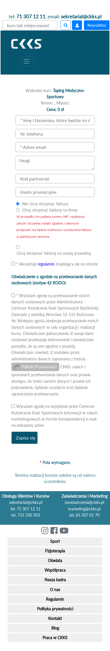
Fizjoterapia (55, 550)
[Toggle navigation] (26, 61)
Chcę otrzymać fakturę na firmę (49, 210)
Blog (55, 628)
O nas (55, 589)
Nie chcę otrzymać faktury (45, 203)
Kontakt (55, 618)
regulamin (45, 264)
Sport (55, 541)
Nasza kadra (55, 579)
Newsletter (96, 25)
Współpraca (55, 570)
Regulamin (55, 599)
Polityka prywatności (55, 608)
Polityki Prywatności (39, 366)
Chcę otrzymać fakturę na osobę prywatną (53, 253)
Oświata (55, 560)
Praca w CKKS (55, 637)
